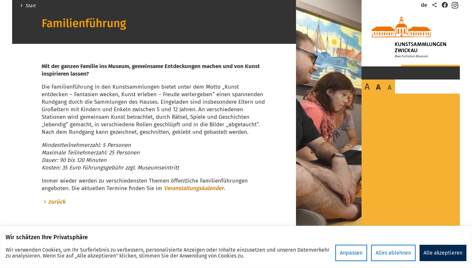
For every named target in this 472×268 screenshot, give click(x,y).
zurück (56, 202)
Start (30, 6)
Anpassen (351, 253)
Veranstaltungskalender (194, 188)
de (424, 5)
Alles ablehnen (393, 253)
